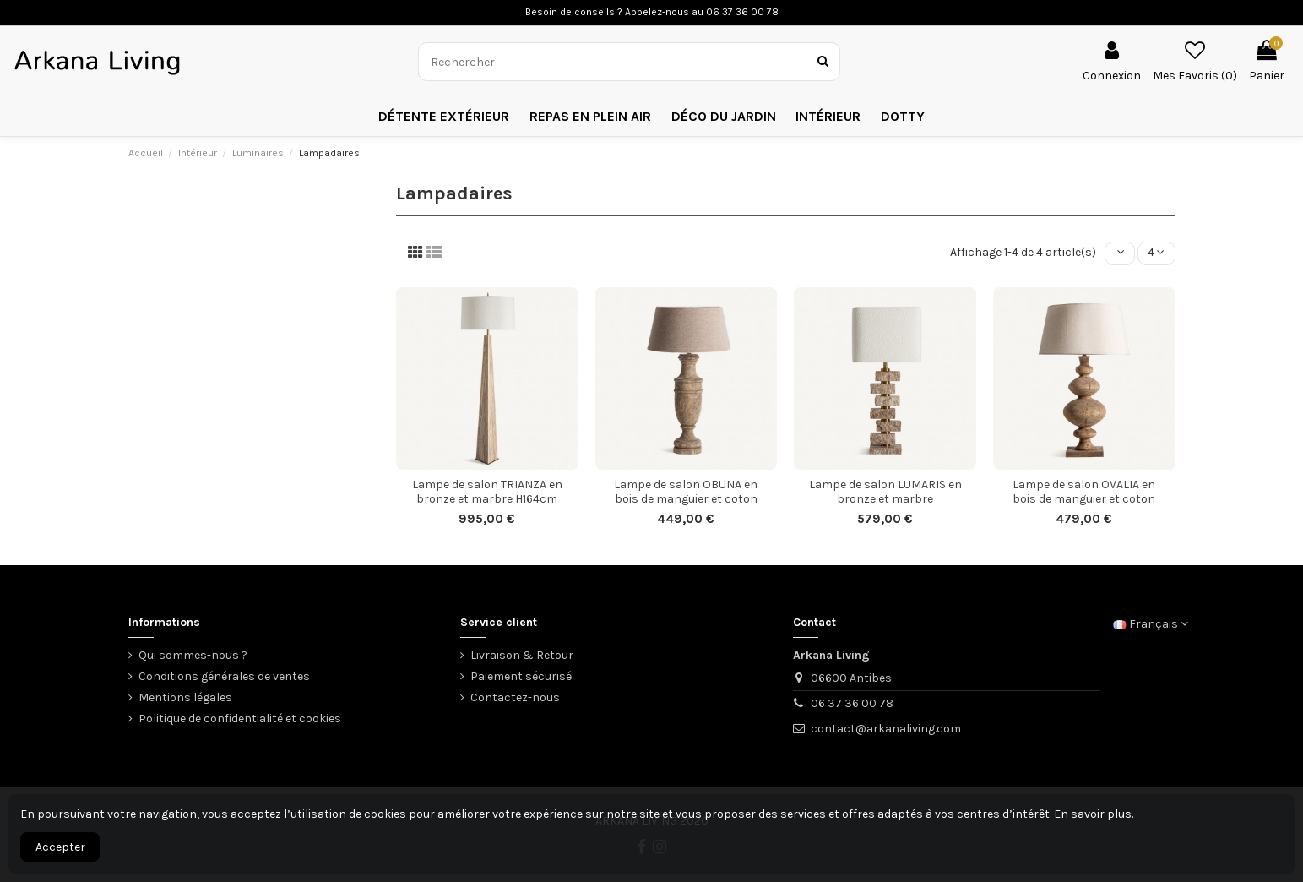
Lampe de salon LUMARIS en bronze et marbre (885, 491)
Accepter (60, 847)
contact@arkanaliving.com (886, 728)
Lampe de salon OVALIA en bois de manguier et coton (1084, 491)
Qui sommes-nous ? (192, 655)
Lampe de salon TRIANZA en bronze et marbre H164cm (487, 491)
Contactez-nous (515, 697)
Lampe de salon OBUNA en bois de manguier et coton (685, 491)
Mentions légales (185, 697)
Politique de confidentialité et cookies (239, 718)
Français (1150, 624)
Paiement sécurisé (521, 676)
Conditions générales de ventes (224, 676)
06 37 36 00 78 (852, 703)
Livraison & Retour (521, 655)
